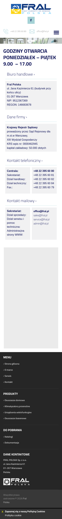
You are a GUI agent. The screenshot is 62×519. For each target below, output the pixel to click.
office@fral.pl (43, 31)
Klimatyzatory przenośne (17, 406)
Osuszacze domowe (15, 400)
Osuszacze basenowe (15, 418)
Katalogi (9, 437)
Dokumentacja (12, 442)
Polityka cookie (13, 515)
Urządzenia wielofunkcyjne (18, 412)
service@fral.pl (41, 219)
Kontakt (9, 382)
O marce (9, 370)
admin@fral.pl (40, 223)
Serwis (8, 376)
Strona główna (12, 364)
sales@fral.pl (40, 215)
